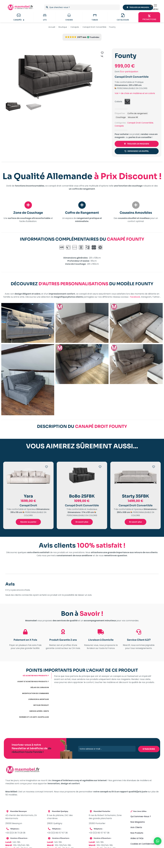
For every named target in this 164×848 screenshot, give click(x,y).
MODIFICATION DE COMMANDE (35, 694)
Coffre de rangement (137, 113)
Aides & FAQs (137, 838)
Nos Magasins (137, 822)
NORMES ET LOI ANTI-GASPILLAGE (34, 717)
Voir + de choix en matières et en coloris (135, 93)
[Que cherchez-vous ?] (82, 7)
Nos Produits (136, 833)
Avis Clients (136, 828)
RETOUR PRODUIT (41, 705)
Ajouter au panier (28, 522)
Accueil (51, 27)
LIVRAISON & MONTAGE (38, 700)
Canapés (74, 27)
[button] (102, 56)
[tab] (28, 676)
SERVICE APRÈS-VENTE (39, 711)
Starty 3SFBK (135, 496)
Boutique (63, 27)
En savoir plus (82, 522)
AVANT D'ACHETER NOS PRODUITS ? (33, 682)
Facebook (135, 297)
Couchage (121, 117)
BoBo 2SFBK (82, 496)
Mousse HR (133, 117)
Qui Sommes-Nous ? (140, 817)
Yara (28, 496)
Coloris (118, 101)
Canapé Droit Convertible (94, 27)
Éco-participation (129, 71)
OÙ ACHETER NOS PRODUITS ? (36, 676)
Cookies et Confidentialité (143, 844)
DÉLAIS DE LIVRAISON (39, 688)
